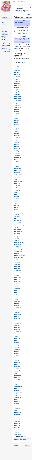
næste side (22, 62)
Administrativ (18, 98)
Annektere (17, 325)
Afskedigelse (18, 155)
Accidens (17, 74)
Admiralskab (18, 105)
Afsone (17, 161)
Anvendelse (18, 368)
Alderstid (17, 214)
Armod (16, 405)
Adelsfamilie (18, 85)
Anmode (17, 316)
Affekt (16, 122)
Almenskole (18, 229)
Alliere (16, 227)
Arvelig (17, 430)
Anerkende (17, 279)
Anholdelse (18, 296)
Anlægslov (17, 312)
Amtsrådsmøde (19, 257)
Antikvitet (17, 362)
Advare (17, 113)
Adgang (17, 89)
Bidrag (27, 1)
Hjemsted (3, 24)
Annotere (17, 329)
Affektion (17, 124)
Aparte (16, 371)
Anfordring (17, 281)
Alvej (16, 236)
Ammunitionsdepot (19, 242)
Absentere (17, 70)
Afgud (16, 129)
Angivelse (17, 288)
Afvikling (17, 177)
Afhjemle (17, 133)
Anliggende (18, 307)
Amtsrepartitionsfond (20, 255)
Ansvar (17, 351)
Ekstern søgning (4, 34)
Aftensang (17, 166)
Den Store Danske (24, 30)
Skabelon (17, 38)
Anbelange (17, 262)
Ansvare (17, 353)
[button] (26, 21)
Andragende (18, 277)
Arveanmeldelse (19, 418)
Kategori (15, 5)
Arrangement (18, 406)
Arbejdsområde (19, 394)
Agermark (17, 190)
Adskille (17, 109)
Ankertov (17, 301)
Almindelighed (18, 231)
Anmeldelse (18, 314)
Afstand (17, 163)
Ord (23, 42)
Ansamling (17, 344)
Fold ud (27, 42)
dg (17, 39)
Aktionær (17, 205)
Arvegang (17, 421)
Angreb (17, 292)
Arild (16, 399)
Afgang (17, 127)
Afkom (16, 139)
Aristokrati (17, 401)
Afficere (17, 126)
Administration (18, 96)
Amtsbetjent (18, 246)
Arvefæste (17, 419)
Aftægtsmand (18, 174)
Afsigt (16, 150)
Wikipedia (24, 36)
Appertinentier (18, 377)
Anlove (17, 309)
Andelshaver (18, 270)
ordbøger (16, 46)
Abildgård (17, 67)
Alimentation (18, 220)
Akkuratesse (18, 200)
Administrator (18, 100)
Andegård (17, 268)
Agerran (17, 192)
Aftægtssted (18, 176)
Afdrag (16, 118)
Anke (16, 299)
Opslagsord (20, 27)
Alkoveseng (18, 222)
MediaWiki (3, 37)
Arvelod (17, 432)
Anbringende (18, 266)
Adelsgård (17, 87)
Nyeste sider (4, 31)
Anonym (17, 334)
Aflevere (17, 140)
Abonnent (17, 68)
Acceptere (17, 72)
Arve (16, 416)
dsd (26, 38)
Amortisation (18, 244)
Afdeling (17, 116)
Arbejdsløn (17, 390)
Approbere (17, 381)
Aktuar (16, 209)
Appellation (18, 375)
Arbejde (17, 384)
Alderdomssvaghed (19, 212)
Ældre (23, 35)
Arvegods (17, 423)
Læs (16, 8)
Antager (17, 360)
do (28, 38)
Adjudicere (17, 92)
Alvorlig (17, 238)
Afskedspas (18, 157)
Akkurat (17, 198)
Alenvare (17, 216)
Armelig (17, 403)
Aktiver (17, 207)
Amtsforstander (19, 249)
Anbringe (17, 264)
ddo (21, 38)
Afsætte (17, 164)
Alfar (16, 218)
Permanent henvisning (6, 49)
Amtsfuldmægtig (19, 251)
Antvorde (17, 366)
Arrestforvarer (18, 408)
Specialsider (3, 46)
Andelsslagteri (18, 272)
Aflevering (17, 142)
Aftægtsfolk (18, 170)
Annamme (17, 321)
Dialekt (27, 35)
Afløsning (17, 146)
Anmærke (17, 318)
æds (22, 39)
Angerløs (17, 286)
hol (20, 39)
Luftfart (2, 19)
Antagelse (17, 358)
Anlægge (17, 310)
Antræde (17, 364)
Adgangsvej (18, 91)
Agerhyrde (17, 185)
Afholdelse (17, 135)
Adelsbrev (17, 83)
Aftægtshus (18, 172)
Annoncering (18, 327)
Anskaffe (17, 347)
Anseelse (17, 345)
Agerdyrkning (18, 181)
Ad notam (17, 76)
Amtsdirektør (18, 248)
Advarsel (17, 115)
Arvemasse (18, 434)
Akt (16, 203)
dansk (20, 22)
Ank (16, 297)
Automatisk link (4, 36)
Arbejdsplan (18, 395)
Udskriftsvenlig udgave (6, 48)
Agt (16, 194)
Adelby (17, 79)
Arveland (17, 429)
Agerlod (17, 188)
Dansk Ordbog (26, 31)
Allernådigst (18, 224)
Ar (15, 382)
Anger (16, 285)
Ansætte (17, 355)
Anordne (17, 336)
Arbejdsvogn (18, 397)
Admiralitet (17, 103)
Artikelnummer (18, 412)
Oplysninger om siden (5, 51)
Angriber (17, 294)
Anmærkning (18, 320)
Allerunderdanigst (19, 225)
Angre (16, 290)
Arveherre (17, 425)
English (2, 15)
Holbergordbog (19, 31)
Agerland (17, 187)
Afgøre (16, 131)
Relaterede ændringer (5, 45)
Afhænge (17, 137)
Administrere (18, 102)
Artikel (2, 22)
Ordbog (17, 22)
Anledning (17, 305)
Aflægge (17, 144)
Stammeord (21, 33)
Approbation (18, 379)
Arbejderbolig (18, 386)
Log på (19, 2)
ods (24, 38)
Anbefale (17, 259)
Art (16, 410)
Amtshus (17, 253)
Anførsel (17, 283)
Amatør (17, 240)
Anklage (17, 303)
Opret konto (15, 2)
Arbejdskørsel (18, 388)
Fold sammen (26, 20)
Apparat (17, 373)
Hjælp (29, 14)
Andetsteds (18, 273)
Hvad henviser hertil (5, 43)
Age (16, 179)
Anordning (17, 338)
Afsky (16, 159)
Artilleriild (17, 414)
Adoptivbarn (18, 107)
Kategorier (16, 439)
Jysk (20, 36)
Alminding (17, 233)
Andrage (17, 275)
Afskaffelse (17, 153)
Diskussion (23, 1)
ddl (24, 39)
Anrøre (17, 342)
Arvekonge (17, 427)
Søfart (2, 21)
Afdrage (17, 120)
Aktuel (16, 211)
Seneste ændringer (5, 33)
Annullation (18, 331)
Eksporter (3, 39)
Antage (17, 357)
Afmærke (17, 148)
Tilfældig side (4, 30)
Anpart (16, 340)
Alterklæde (17, 235)
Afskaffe (17, 152)
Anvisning (17, 370)
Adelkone (17, 81)
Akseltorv (17, 201)
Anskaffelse (18, 349)
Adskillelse (17, 111)
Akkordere (17, 196)
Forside (3, 28)
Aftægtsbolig (18, 168)
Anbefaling (17, 261)
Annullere (17, 333)
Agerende (17, 183)
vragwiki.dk (17, 10)
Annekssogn (18, 323)
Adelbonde (17, 78)
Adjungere (17, 94)
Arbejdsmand (18, 392)
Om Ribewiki (15, 445)
